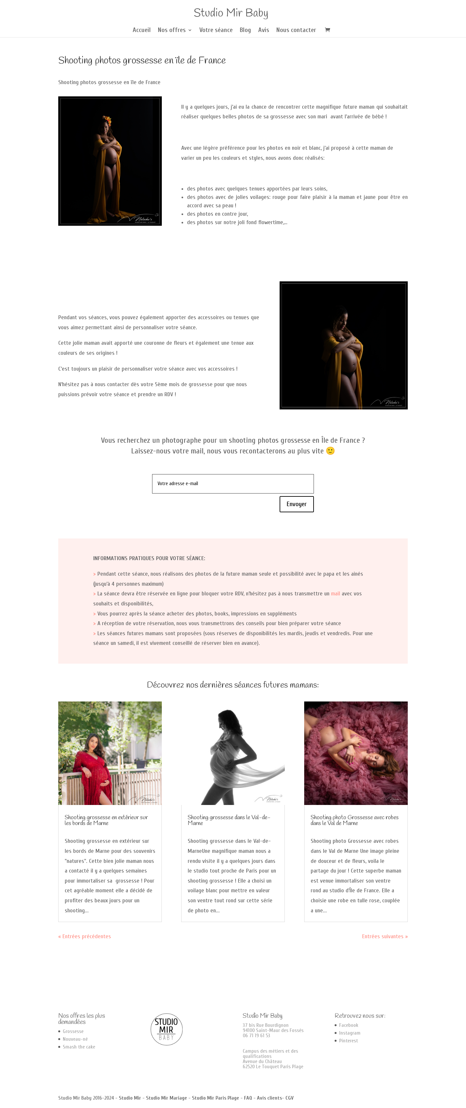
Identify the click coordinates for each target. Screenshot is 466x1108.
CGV (289, 1098)
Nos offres (172, 31)
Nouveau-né (75, 1039)
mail (335, 593)
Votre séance (216, 31)
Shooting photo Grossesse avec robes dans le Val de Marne (355, 820)
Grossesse (73, 1031)
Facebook (348, 1025)
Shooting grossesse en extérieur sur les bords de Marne (106, 820)
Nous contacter (296, 31)
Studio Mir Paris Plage (215, 1098)
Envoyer (297, 504)
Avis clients (269, 1098)
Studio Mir (130, 1098)
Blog (245, 31)
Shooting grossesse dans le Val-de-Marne (229, 820)
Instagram (350, 1033)
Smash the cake (79, 1047)
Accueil (142, 31)
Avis (263, 31)
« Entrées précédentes (84, 936)
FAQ (248, 1098)
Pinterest (348, 1041)
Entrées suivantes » (385, 936)
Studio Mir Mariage (166, 1098)
